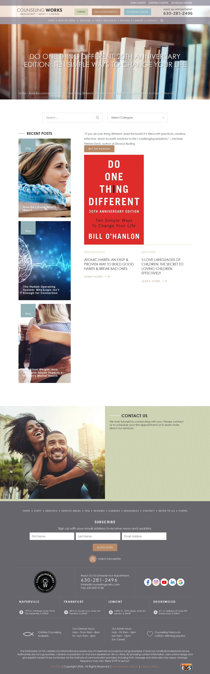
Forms (81, 11)
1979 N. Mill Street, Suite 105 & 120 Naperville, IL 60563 (40, 612)
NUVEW (55, 666)
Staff (51, 20)
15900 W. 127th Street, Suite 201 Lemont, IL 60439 (130, 612)
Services (85, 20)
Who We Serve (66, 20)
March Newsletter (109, 558)
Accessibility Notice (125, 666)
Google (180, 582)
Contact (152, 20)
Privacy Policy (150, 666)
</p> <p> (146, 464)
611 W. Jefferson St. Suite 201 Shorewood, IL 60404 (173, 612)
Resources (110, 20)
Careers (138, 20)
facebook (148, 582)
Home (26, 511)
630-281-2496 (178, 13)
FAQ (97, 20)
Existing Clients (158, 2)
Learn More (93, 276)
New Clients (138, 2)
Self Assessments (106, 11)
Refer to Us (167, 511)
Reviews (125, 20)
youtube (164, 582)
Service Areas (71, 511)
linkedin (172, 582)
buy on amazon (99, 148)
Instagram (156, 582)
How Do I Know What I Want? (39, 209)
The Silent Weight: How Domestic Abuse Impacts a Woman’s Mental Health (42, 372)
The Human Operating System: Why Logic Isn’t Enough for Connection (41, 290)
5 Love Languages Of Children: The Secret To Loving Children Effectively (162, 266)
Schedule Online (181, 2)
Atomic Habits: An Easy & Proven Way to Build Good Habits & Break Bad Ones (109, 264)
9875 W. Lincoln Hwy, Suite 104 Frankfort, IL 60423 (84, 612)
